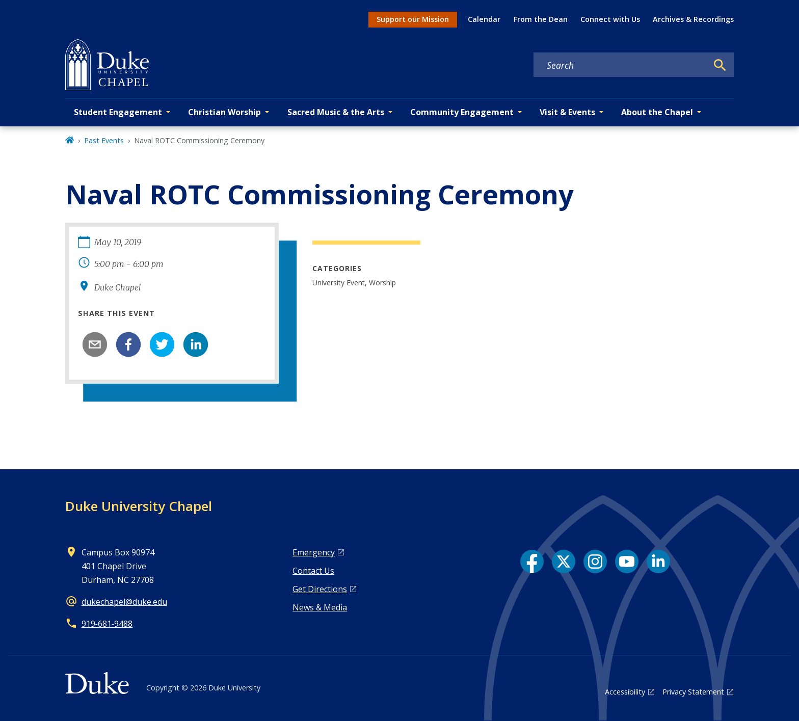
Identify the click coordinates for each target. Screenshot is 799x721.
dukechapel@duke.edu (124, 601)
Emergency (313, 552)
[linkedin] (195, 344)
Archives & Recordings (693, 19)
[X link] (563, 561)
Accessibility (625, 692)
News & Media (319, 607)
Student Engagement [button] (118, 112)
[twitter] (162, 344)
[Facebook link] (532, 561)
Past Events (104, 140)
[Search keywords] (620, 65)
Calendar (484, 19)
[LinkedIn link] (658, 561)
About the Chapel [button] (657, 112)
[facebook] (128, 344)
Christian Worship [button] (224, 112)
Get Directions (319, 589)
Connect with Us (610, 19)
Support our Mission (413, 19)
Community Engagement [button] (462, 112)
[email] (95, 344)
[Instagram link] (595, 561)
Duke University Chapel (138, 506)
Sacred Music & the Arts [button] (335, 112)
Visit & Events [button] (567, 112)
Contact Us (313, 570)
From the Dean (541, 19)
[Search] (720, 65)
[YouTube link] (626, 561)
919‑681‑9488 (107, 623)
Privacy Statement (693, 692)
